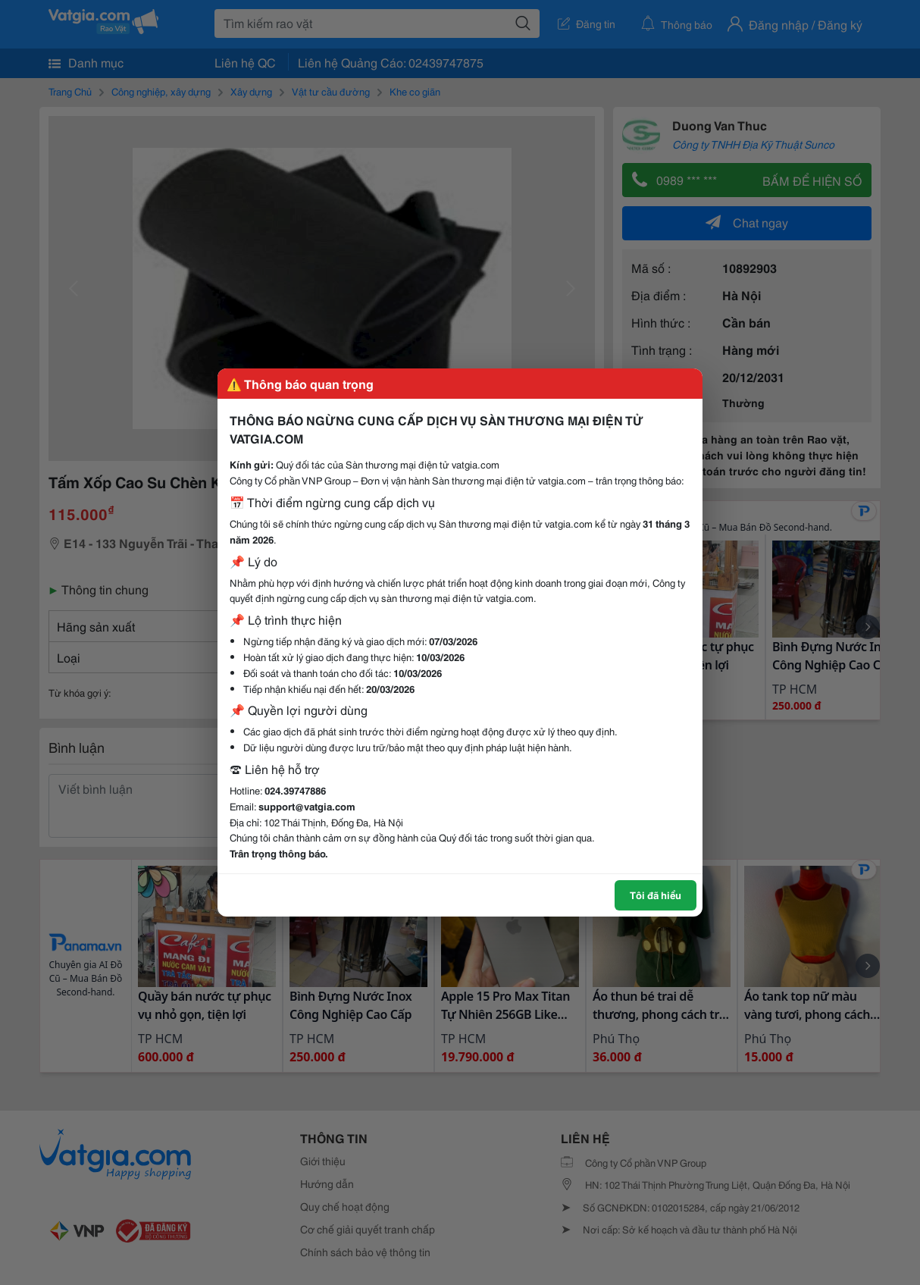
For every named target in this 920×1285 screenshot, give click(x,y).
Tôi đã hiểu (655, 894)
